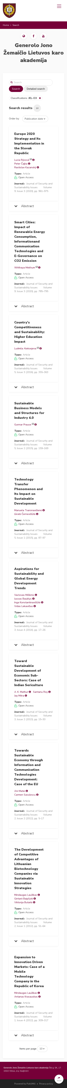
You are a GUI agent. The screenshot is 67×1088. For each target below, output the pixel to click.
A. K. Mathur (21, 692)
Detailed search (36, 89)
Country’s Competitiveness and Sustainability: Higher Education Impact (29, 332)
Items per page (27, 1048)
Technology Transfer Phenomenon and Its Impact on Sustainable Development (28, 491)
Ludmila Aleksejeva (25, 348)
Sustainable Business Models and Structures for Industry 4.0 (29, 410)
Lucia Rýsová (21, 160)
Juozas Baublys (23, 598)
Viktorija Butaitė (23, 902)
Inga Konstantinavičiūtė (27, 602)
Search (16, 89)
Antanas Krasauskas (26, 996)
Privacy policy (46, 1083)
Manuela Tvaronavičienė (28, 510)
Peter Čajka (20, 163)
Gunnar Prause (22, 424)
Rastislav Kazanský (25, 167)
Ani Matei (19, 791)
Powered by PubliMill (25, 1083)
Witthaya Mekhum (24, 267)
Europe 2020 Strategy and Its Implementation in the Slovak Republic (29, 143)
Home (6, 25)
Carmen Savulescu (25, 794)
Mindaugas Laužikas (25, 895)
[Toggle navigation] (59, 6)
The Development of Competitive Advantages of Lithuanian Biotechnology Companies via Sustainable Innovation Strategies (29, 868)
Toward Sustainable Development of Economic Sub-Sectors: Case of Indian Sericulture (28, 673)
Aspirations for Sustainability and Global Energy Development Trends (29, 578)
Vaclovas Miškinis (24, 595)
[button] (24, 36)
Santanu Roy (40, 692)
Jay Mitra (19, 695)
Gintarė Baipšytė (23, 898)
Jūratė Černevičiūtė (24, 514)
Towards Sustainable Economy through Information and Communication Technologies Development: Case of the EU (28, 767)
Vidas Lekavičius (23, 606)
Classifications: (24, 98)
